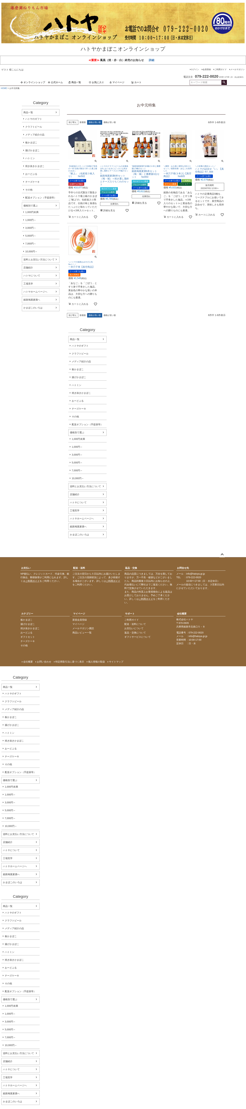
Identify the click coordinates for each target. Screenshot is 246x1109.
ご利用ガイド (220, 69)
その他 (28, 189)
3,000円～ (30, 227)
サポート (130, 613)
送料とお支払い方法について (38, 259)
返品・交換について (135, 632)
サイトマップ (116, 661)
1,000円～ (30, 220)
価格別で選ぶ (30, 205)
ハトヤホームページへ (35, 291)
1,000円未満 (31, 212)
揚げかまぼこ (32, 150)
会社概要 (182, 613)
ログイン (195, 69)
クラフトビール (33, 126)
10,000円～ (31, 251)
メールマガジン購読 (83, 628)
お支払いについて (134, 628)
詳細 (151, 60)
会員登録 (207, 69)
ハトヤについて (31, 275)
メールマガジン (237, 69)
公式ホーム (55, 82)
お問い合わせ (44, 661)
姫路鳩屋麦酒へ (31, 299)
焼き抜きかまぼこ (34, 166)
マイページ (116, 82)
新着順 (83, 122)
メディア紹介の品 (34, 134)
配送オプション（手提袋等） (40, 197)
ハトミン (30, 158)
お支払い (26, 568)
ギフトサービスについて (137, 636)
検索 (224, 82)
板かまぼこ (31, 142)
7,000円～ (30, 243)
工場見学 (28, 283)
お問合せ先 (183, 568)
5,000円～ (30, 235)
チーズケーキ (32, 181)
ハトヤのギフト (33, 119)
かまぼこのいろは (33, 307)
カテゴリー (27, 613)
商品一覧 (74, 82)
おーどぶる (31, 174)
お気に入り (96, 82)
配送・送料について (135, 624)
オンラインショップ (32, 82)
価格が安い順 (110, 122)
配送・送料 (79, 568)
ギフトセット (27, 636)
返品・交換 (131, 568)
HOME (4, 88)
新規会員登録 (79, 619)
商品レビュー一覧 (82, 632)
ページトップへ (222, 554)
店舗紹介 (28, 267)
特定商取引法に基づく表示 (69, 661)
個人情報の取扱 (96, 661)
